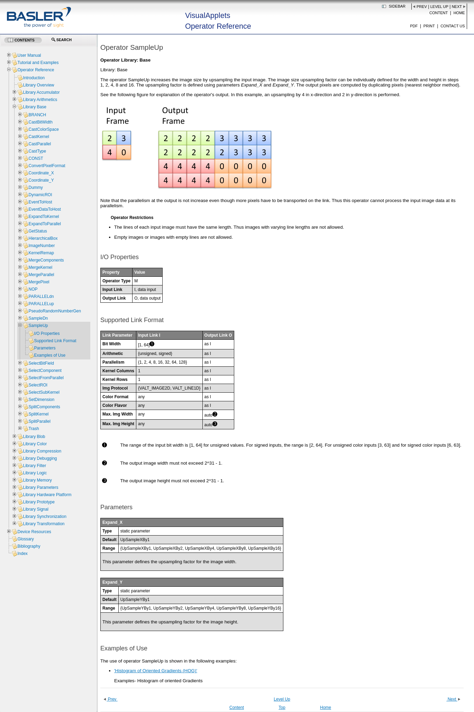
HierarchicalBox (42, 238)
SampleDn (38, 318)
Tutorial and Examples (37, 62)
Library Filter (34, 465)
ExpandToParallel (44, 223)
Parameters (44, 348)
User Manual (29, 55)
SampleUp (38, 325)
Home (459, 13)
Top (282, 707)
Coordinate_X (41, 173)
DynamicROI (40, 194)
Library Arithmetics (40, 99)
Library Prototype (38, 502)
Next (457, 6)
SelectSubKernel (43, 392)
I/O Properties (47, 333)
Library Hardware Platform (47, 494)
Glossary (25, 539)
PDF (414, 26)
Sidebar (397, 6)
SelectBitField (41, 363)
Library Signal (35, 509)
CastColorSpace (43, 129)
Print (429, 26)
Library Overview (38, 85)
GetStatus (37, 231)
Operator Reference (35, 69)
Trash (33, 428)
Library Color (35, 443)
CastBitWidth (40, 122)
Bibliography (28, 546)
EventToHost (40, 202)
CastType (37, 151)
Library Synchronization (44, 516)
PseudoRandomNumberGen (54, 311)
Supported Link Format (55, 340)
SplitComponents (44, 406)
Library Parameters (40, 487)
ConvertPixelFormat (46, 165)
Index (22, 553)
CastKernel (38, 136)
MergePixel (38, 282)
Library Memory (37, 480)
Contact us (452, 26)
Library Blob (34, 436)
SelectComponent (44, 370)
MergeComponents (46, 260)
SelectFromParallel (45, 377)
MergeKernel (40, 267)
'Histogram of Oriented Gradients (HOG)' (155, 670)
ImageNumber (41, 245)
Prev (422, 6)
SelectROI (37, 385)
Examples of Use (49, 355)
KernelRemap (41, 252)
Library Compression (42, 451)
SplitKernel (38, 414)
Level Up (439, 6)
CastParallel (39, 144)
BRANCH (37, 114)
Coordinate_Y (41, 180)
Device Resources (34, 531)
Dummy (35, 187)
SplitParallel (39, 421)
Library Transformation (43, 523)
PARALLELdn (41, 296)
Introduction (34, 77)
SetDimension (41, 399)
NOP (32, 289)
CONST (35, 158)
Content (438, 13)
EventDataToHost (44, 209)
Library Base (34, 106)
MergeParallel (41, 274)
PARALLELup (41, 303)
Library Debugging (40, 458)
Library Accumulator (41, 92)
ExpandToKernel (43, 216)
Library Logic (35, 473)
